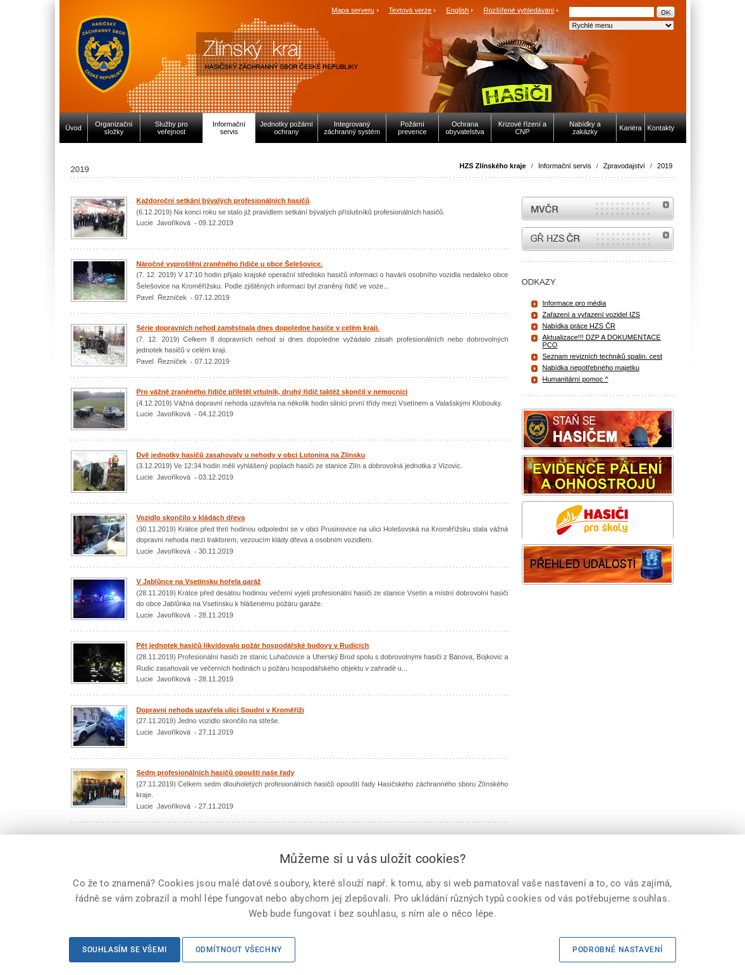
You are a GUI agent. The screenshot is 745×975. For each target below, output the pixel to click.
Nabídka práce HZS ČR (579, 326)
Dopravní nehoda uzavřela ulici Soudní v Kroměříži (220, 710)
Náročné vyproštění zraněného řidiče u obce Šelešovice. (230, 264)
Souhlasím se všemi (124, 949)
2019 (664, 166)
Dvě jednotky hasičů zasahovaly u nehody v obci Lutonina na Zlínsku (251, 455)
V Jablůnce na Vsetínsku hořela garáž (199, 581)
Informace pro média (574, 303)
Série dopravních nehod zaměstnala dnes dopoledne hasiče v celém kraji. (258, 328)
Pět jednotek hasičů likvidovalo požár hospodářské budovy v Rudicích (253, 645)
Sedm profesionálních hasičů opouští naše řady (216, 772)
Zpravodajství (624, 166)
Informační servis (564, 166)
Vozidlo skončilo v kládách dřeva (191, 517)
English (457, 10)
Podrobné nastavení (617, 949)
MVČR (598, 208)
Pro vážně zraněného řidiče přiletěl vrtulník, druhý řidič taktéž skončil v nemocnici (272, 391)
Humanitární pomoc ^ (575, 379)
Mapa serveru (352, 10)
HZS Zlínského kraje (493, 166)
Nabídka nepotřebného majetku (591, 367)
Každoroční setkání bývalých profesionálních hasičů (223, 200)
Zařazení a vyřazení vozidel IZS (592, 314)
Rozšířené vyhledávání (519, 10)
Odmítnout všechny (238, 949)
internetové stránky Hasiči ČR (598, 239)
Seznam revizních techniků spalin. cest (603, 356)
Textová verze (409, 10)
